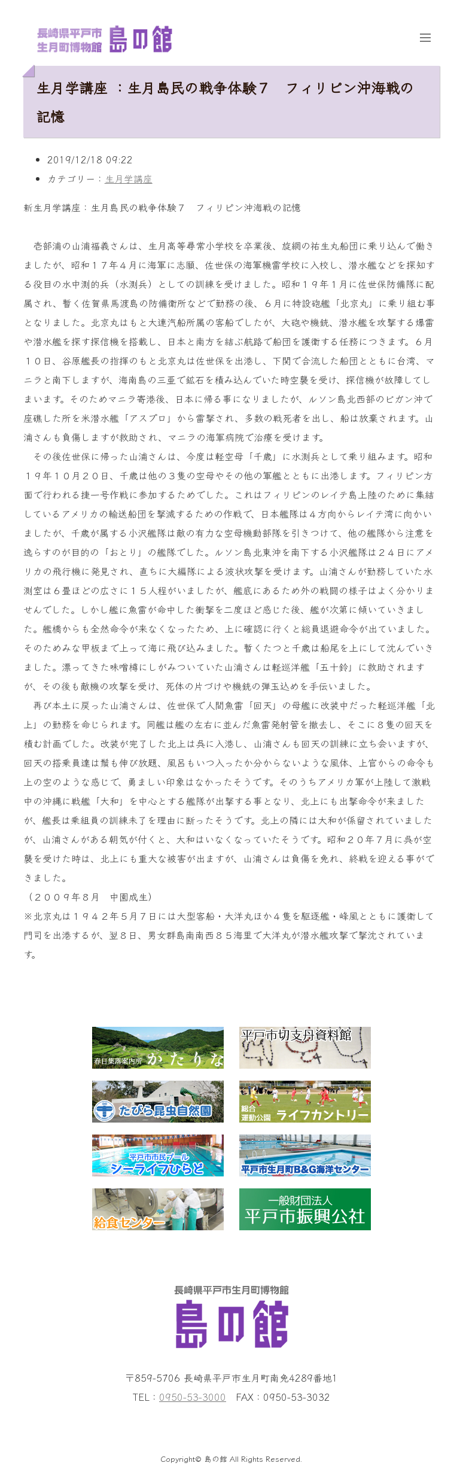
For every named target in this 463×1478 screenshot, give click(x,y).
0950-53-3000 (192, 1396)
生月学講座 (129, 178)
